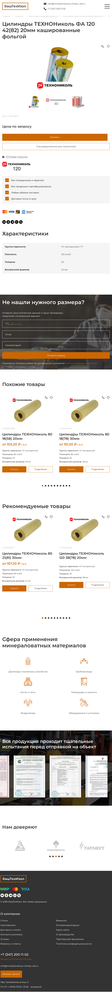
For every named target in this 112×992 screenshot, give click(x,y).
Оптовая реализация (67, 925)
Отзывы (4, 939)
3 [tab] (48, 486)
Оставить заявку (56, 355)
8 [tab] (63, 486)
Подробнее (40, 469)
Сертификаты (8, 925)
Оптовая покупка (16, 157)
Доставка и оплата (10, 930)
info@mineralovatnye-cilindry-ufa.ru (66, 3)
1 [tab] (42, 486)
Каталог (20, 16)
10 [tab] (69, 486)
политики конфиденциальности (81, 363)
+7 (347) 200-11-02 (56, 8)
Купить (14, 469)
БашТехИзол (13, 879)
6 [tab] (57, 486)
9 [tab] (66, 486)
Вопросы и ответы (10, 944)
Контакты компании (11, 934)
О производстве (65, 934)
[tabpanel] (28, 665)
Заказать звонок (11, 974)
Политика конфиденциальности (74, 944)
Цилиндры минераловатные (43, 16)
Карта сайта (62, 930)
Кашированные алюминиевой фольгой (83, 16)
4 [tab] (51, 486)
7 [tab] (60, 486)
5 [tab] (54, 486)
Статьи (4, 921)
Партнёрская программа (70, 939)
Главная (6, 16)
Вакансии (61, 921)
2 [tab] (45, 486)
